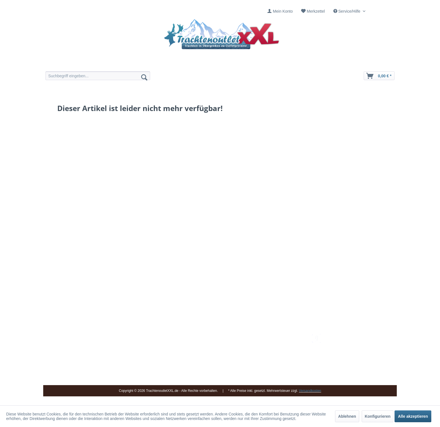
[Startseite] (139, 64)
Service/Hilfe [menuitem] (347, 11)
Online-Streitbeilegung (274, 364)
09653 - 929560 (122, 344)
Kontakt (204, 344)
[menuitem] (280, 11)
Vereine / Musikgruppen (218, 364)
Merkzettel (316, 11)
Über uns (206, 350)
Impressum (207, 337)
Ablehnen (347, 416)
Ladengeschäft (211, 357)
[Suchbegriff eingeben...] (97, 75)
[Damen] (171, 64)
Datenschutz (266, 370)
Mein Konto (283, 11)
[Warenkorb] (379, 75)
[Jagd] (236, 64)
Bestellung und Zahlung (275, 350)
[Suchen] (144, 77)
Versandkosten (268, 337)
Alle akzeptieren (413, 416)
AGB (259, 377)
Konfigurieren (378, 416)
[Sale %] (301, 64)
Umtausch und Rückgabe (277, 344)
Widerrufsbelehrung (272, 357)
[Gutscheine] (268, 64)
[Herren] (204, 64)
